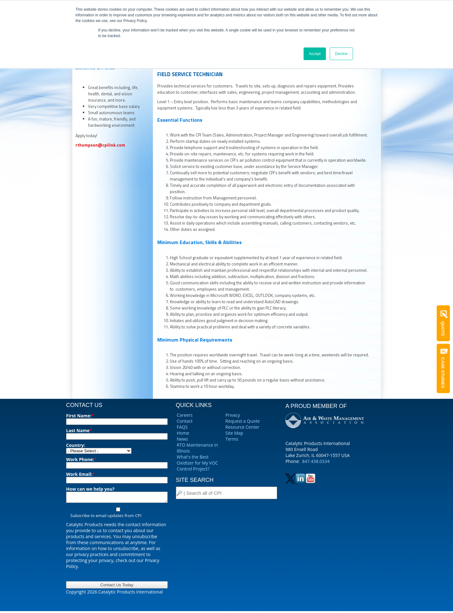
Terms (232, 439)
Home (183, 433)
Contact (185, 421)
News (182, 439)
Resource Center (243, 427)
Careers (185, 415)
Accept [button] (315, 54)
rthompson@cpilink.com (100, 145)
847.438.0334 (315, 461)
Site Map (234, 433)
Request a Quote (243, 421)
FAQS (182, 427)
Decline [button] (341, 54)
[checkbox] (117, 514)
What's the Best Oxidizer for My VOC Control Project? (197, 463)
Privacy (233, 415)
